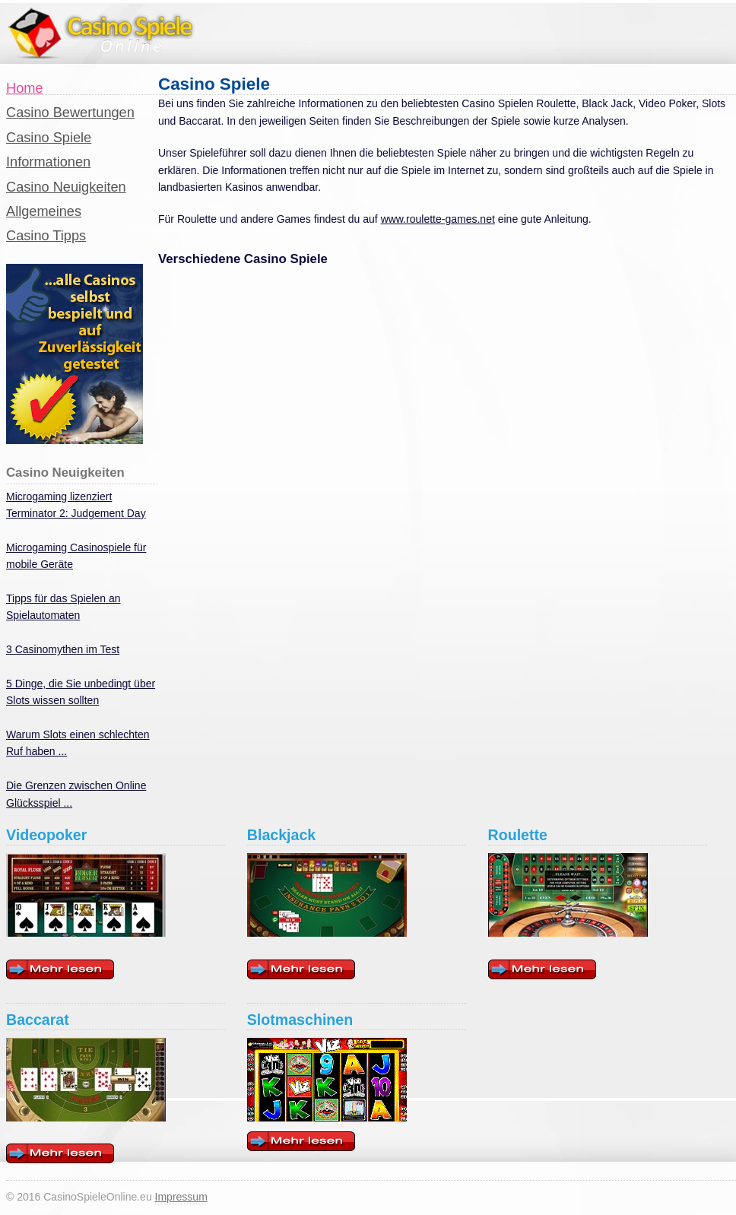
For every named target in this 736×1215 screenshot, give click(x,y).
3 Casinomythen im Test (62, 649)
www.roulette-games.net (438, 219)
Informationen (48, 162)
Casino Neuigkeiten (66, 187)
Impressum (181, 1197)
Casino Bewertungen (70, 112)
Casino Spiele (48, 137)
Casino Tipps (46, 235)
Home (24, 88)
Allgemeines (43, 211)
